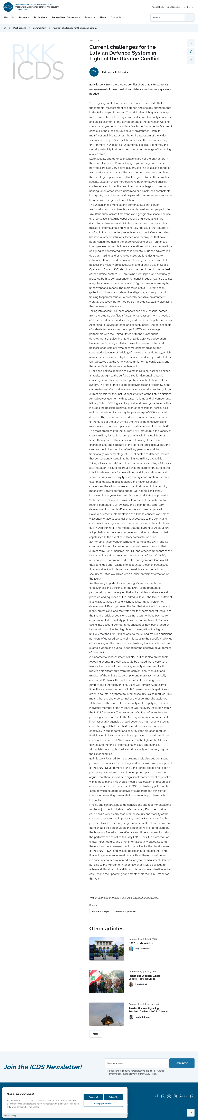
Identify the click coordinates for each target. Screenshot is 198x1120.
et (193, 7)
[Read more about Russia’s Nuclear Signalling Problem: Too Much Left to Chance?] (106, 1014)
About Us (8, 17)
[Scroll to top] (191, 1113)
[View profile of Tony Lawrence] (139, 948)
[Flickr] (192, 1096)
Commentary (39, 28)
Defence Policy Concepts (125, 912)
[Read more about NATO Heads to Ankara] (106, 949)
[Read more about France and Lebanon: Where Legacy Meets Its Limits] (106, 981)
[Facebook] (157, 1096)
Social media (173, 7)
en (188, 7)
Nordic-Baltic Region (100, 912)
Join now (182, 1063)
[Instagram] (174, 1096)
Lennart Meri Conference (66, 17)
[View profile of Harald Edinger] (139, 1017)
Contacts (116, 17)
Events (89, 17)
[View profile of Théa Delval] (138, 984)
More (95, 1034)
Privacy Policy (149, 1073)
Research (23, 17)
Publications (40, 17)
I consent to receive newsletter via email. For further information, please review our (136, 1072)
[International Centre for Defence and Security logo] (31, 7)
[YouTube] (186, 1096)
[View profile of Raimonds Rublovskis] (108, 72)
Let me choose (32, 1107)
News (103, 17)
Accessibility (158, 7)
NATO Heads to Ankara (141, 943)
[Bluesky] (169, 1096)
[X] (163, 1096)
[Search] (189, 17)
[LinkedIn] (180, 1096)
